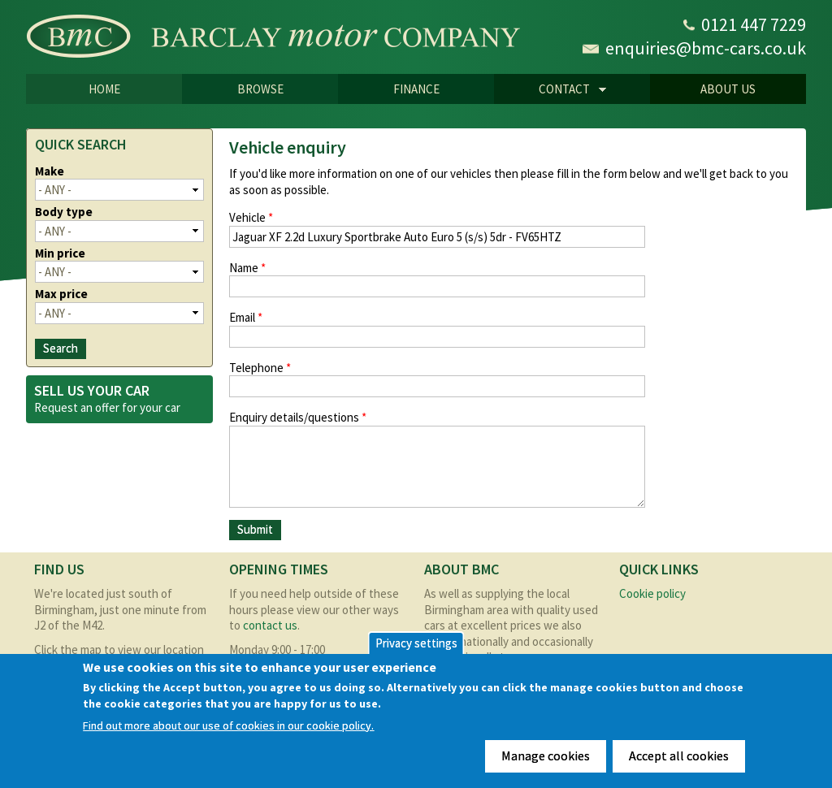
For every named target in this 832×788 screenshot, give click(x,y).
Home (104, 89)
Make (49, 171)
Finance (416, 89)
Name (247, 267)
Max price (61, 293)
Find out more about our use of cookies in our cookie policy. (228, 726)
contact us (270, 625)
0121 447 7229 (753, 24)
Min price (60, 253)
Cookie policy (652, 593)
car (172, 407)
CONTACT (550, 90)
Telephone (260, 367)
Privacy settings (416, 643)
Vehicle (251, 217)
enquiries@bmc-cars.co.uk (705, 48)
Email (245, 317)
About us (728, 89)
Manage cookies (545, 755)
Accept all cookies (679, 755)
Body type (64, 211)
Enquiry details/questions (297, 417)
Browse (260, 89)
